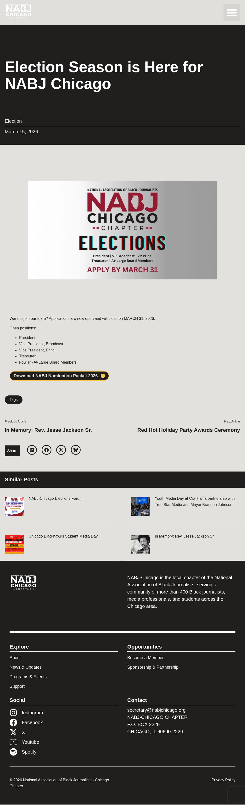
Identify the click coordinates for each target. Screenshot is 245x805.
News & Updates (26, 667)
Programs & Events (28, 677)
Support (17, 686)
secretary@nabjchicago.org (156, 710)
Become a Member (145, 658)
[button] (231, 12)
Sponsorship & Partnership (152, 667)
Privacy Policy (223, 780)
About (15, 658)
